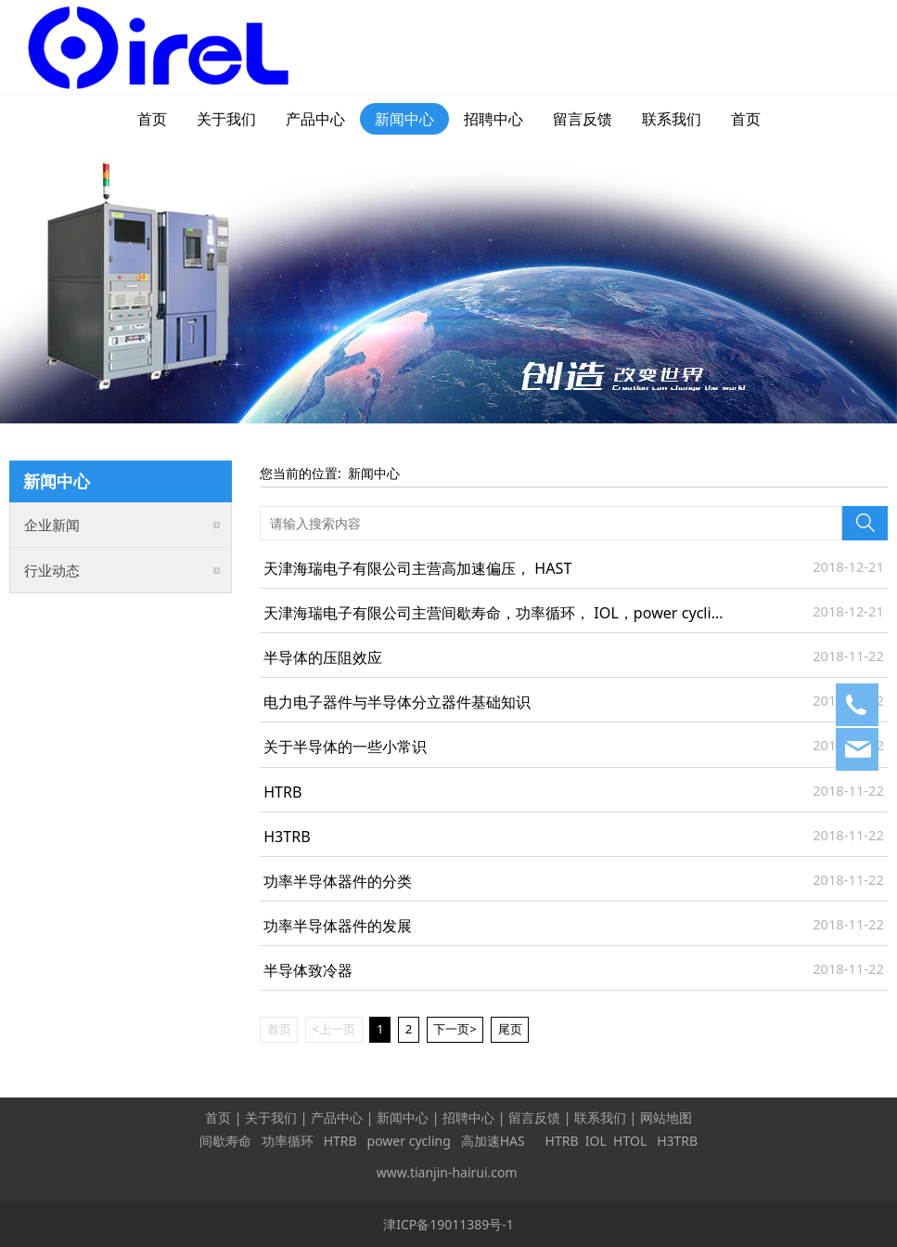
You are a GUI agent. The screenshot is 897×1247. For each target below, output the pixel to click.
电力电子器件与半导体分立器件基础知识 (397, 702)
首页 (152, 119)
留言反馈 (582, 119)
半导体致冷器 (307, 970)
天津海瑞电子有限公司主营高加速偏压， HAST (417, 568)
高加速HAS (495, 1141)
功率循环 (288, 1141)
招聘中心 (493, 119)
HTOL (630, 1141)
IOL (596, 1141)
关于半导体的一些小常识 (345, 746)
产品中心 (315, 119)
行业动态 (52, 570)
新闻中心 (404, 119)
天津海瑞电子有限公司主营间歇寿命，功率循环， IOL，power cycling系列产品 (525, 613)
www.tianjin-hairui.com (447, 1172)
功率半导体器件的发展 (337, 926)
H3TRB (287, 836)
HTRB (282, 792)
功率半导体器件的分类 (337, 881)
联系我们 (671, 119)
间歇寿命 (225, 1141)
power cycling (409, 1141)
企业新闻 (52, 524)
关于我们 (226, 119)
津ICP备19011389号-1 (448, 1224)
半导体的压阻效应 (322, 657)
